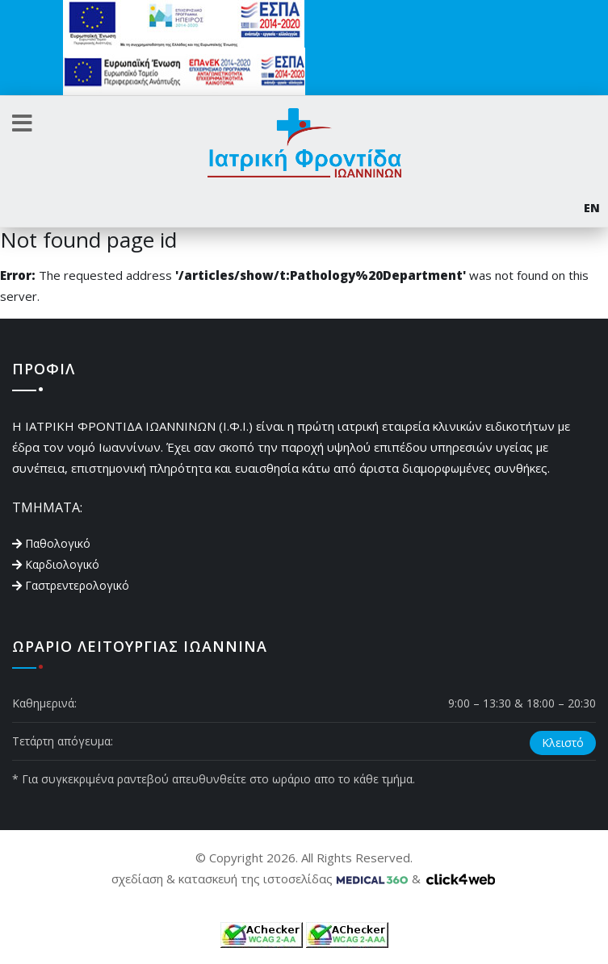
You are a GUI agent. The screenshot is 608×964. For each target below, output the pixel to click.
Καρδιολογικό (62, 564)
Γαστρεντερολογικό (77, 585)
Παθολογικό (57, 543)
